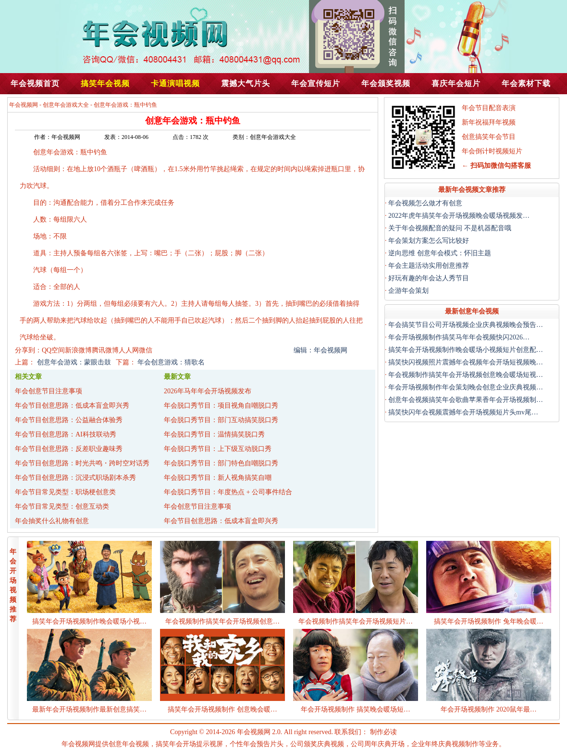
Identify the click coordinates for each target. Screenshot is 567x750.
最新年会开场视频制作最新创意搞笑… (89, 709)
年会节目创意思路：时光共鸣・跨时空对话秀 (82, 463)
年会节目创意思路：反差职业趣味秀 (69, 448)
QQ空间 (53, 350)
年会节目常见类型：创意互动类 (62, 506)
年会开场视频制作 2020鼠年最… (489, 709)
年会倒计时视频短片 (492, 151)
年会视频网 (23, 104)
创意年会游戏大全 (66, 104)
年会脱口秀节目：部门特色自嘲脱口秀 (221, 463)
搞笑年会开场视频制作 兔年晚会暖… (488, 621)
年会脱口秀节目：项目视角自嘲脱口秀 (221, 405)
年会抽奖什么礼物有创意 (52, 521)
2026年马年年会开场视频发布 (207, 391)
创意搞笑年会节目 (489, 136)
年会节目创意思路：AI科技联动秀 (65, 434)
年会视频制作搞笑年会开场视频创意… (222, 621)
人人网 (129, 350)
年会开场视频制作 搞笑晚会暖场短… (355, 709)
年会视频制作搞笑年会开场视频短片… (355, 621)
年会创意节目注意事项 (48, 391)
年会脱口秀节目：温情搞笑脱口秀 (214, 434)
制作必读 (383, 732)
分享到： (28, 350)
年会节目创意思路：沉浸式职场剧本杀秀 (75, 477)
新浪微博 (78, 350)
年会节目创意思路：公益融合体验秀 (69, 420)
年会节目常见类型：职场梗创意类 (65, 492)
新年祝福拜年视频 (489, 122)
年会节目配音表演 (489, 108)
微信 (145, 350)
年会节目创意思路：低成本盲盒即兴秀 (72, 405)
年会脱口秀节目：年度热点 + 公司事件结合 (228, 492)
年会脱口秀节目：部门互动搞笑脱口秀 (221, 420)
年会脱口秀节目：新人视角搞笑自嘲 (217, 477)
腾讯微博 (105, 350)
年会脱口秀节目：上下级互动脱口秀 (217, 448)
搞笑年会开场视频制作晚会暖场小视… (89, 621)
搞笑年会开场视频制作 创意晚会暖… (222, 709)
